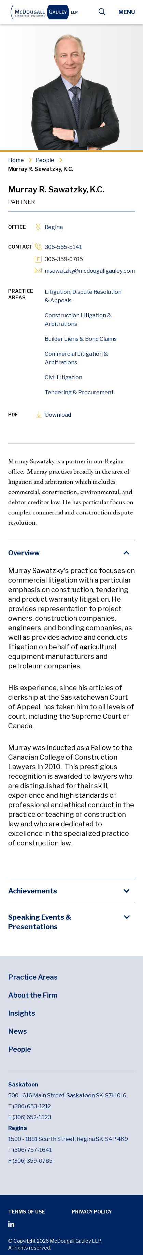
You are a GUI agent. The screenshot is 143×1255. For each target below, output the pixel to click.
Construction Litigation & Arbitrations (78, 319)
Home (16, 160)
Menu (126, 12)
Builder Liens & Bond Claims (81, 339)
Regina (54, 227)
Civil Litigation (63, 377)
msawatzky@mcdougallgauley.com (90, 270)
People (45, 160)
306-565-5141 (63, 247)
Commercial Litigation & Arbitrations (76, 358)
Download (58, 415)
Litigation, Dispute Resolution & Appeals (83, 296)
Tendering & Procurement (79, 392)
